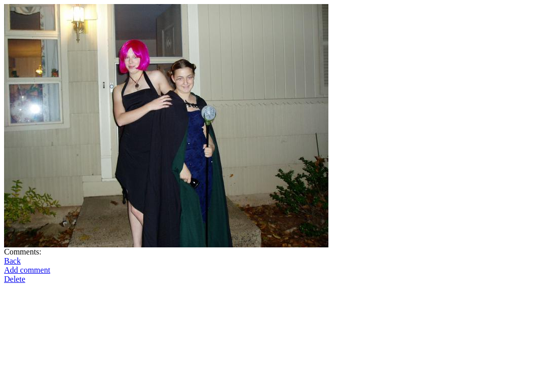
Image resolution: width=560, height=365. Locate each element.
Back (12, 261)
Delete (14, 279)
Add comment (27, 270)
